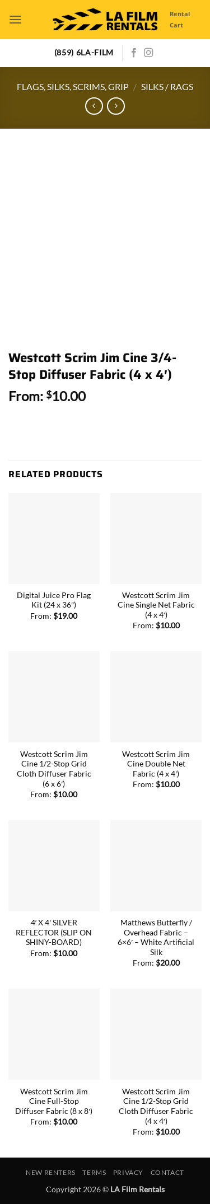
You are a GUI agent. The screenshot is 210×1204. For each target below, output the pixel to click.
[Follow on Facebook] (133, 53)
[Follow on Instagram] (148, 53)
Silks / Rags (167, 86)
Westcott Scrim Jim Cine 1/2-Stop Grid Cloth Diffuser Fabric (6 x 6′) (54, 769)
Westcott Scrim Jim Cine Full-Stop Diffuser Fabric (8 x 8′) (53, 1101)
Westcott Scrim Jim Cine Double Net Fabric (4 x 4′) (156, 764)
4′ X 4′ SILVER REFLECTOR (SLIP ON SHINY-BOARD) (54, 932)
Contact (167, 1172)
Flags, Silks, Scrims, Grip (73, 86)
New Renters (51, 1172)
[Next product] (93, 106)
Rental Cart (180, 19)
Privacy (128, 1172)
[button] (15, 19)
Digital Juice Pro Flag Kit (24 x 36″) (54, 600)
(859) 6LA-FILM (84, 52)
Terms (94, 1172)
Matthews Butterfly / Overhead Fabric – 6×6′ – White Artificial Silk (156, 937)
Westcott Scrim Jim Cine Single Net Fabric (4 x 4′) (156, 605)
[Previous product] (115, 106)
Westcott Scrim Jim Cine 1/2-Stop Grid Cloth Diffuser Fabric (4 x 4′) (156, 1106)
